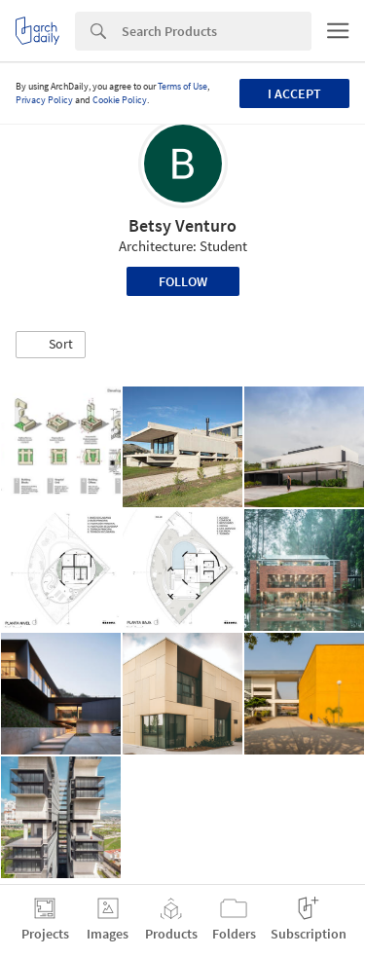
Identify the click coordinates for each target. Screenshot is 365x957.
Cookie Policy (119, 99)
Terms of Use (182, 86)
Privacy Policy (44, 99)
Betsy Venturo (182, 225)
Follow (183, 281)
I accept (294, 93)
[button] (51, 344)
